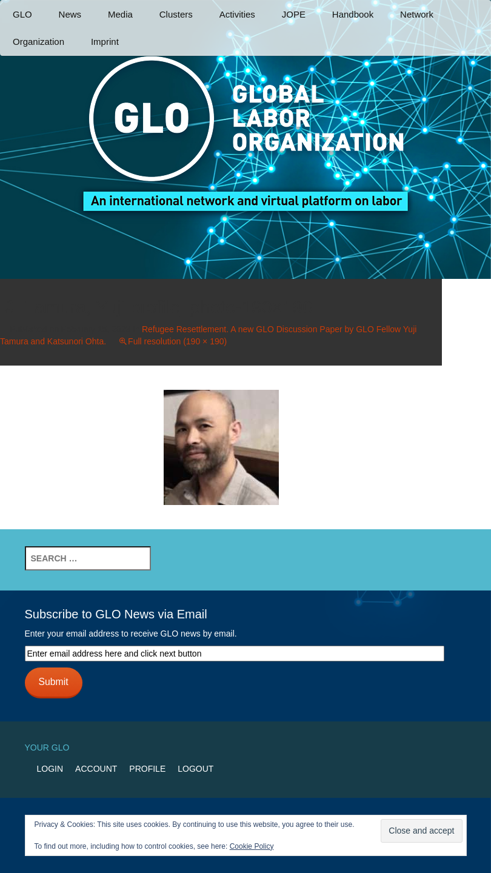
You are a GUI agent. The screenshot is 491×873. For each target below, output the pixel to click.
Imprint (105, 41)
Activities (237, 14)
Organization (38, 41)
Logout (195, 769)
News (70, 14)
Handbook (352, 14)
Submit (53, 682)
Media (120, 14)
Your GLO (47, 747)
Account (96, 769)
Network (416, 14)
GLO (22, 14)
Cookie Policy (252, 846)
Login (50, 769)
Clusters (176, 14)
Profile (147, 769)
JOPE (294, 14)
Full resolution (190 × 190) (177, 341)
